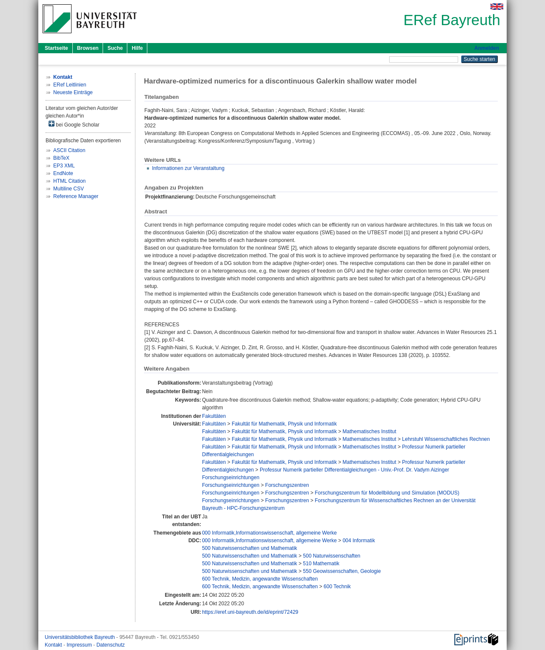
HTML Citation (69, 181)
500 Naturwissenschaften (332, 556)
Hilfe (137, 48)
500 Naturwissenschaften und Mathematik (249, 548)
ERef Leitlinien (69, 85)
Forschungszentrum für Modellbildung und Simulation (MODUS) (387, 493)
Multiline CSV (68, 189)
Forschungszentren (287, 485)
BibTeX (61, 158)
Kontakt (54, 645)
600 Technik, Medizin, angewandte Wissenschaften (260, 579)
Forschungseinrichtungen (230, 477)
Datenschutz (110, 645)
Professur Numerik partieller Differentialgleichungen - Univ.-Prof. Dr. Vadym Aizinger (354, 470)
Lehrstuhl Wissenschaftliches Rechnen (446, 439)
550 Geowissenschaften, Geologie (342, 571)
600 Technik (337, 587)
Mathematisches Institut (369, 431)
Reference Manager (75, 196)
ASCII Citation (69, 150)
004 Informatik (359, 541)
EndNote (63, 173)
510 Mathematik (321, 564)
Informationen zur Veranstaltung (188, 168)
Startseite (56, 48)
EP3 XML (64, 166)
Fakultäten (214, 416)
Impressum (79, 645)
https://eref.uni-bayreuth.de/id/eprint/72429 (250, 612)
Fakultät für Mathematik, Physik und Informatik (284, 424)
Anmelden (486, 48)
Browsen (88, 48)
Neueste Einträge (73, 92)
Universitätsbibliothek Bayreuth (80, 637)
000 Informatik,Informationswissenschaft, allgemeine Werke (269, 533)
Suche (115, 48)
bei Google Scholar (74, 124)
